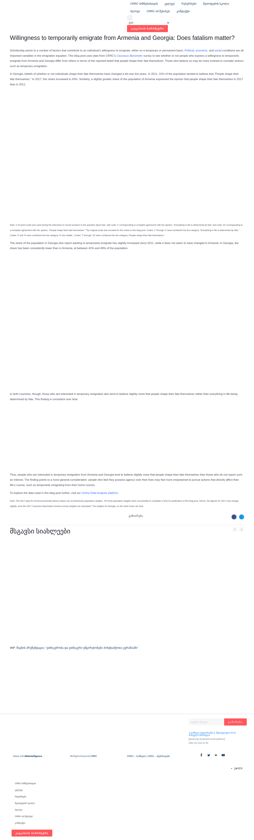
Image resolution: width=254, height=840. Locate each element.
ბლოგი (135, 11)
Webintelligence (33, 756)
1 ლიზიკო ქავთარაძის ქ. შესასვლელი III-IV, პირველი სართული (212, 733)
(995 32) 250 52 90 (198, 743)
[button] (129, 18)
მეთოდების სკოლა (216, 3)
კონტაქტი (183, 11)
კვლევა (169, 3)
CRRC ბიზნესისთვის (144, 3)
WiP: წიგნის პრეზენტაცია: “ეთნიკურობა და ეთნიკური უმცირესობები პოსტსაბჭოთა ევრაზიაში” (74, 647)
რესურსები (188, 3)
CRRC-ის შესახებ (158, 11)
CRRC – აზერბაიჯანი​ (158, 756)
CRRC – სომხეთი (136, 756)
